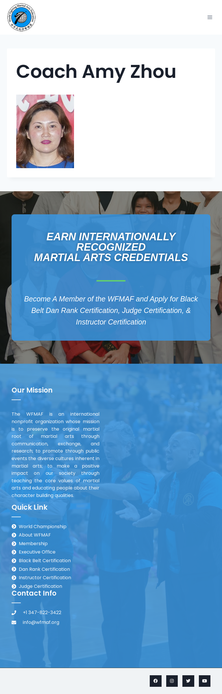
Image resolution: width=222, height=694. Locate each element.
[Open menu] (209, 17)
